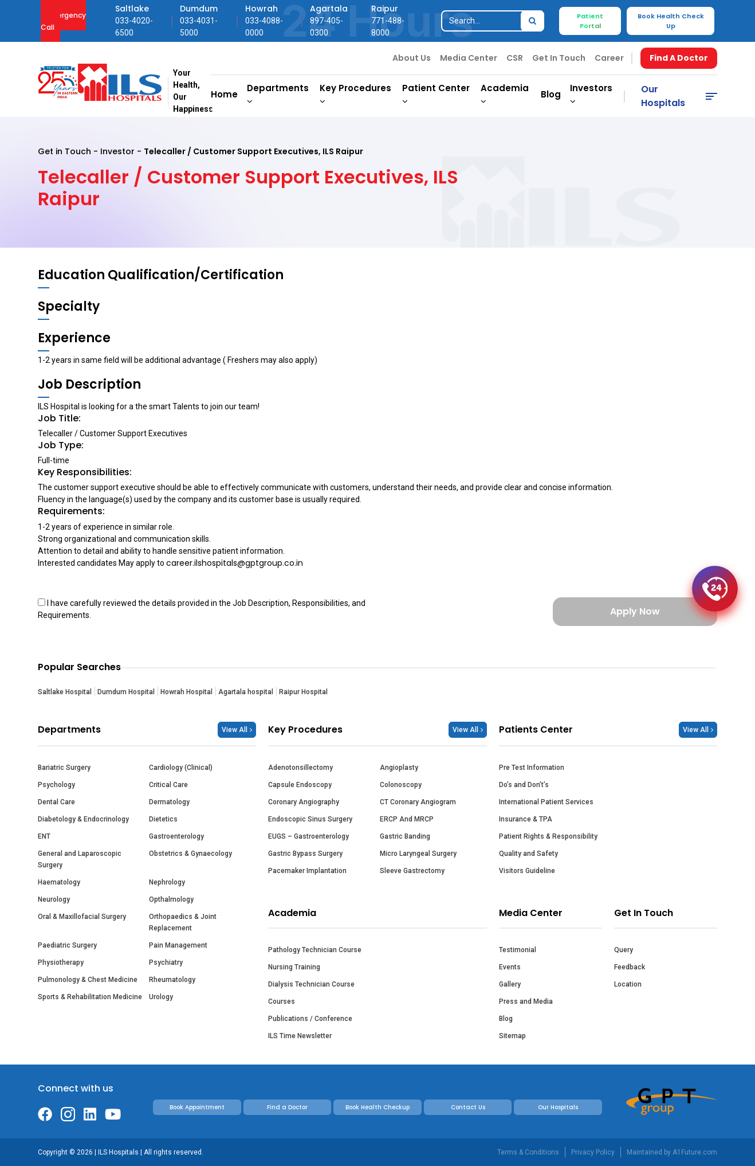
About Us (411, 58)
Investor (117, 151)
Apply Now (635, 611)
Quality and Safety (528, 854)
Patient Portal (590, 20)
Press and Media (526, 1001)
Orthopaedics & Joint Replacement (183, 922)
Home (224, 94)
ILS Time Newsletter (300, 1036)
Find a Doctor (287, 1107)
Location (628, 984)
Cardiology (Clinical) (181, 768)
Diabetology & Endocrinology (83, 819)
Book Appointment (197, 1107)
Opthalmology (171, 899)
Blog (551, 94)
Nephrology (167, 882)
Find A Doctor (679, 58)
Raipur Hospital (303, 692)
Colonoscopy (401, 785)
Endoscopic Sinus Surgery (310, 819)
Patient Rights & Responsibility (548, 836)
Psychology (56, 785)
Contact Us (468, 1107)
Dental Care (56, 802)
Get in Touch (64, 151)
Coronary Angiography (303, 802)
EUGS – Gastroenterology (308, 836)
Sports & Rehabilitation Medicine (90, 997)
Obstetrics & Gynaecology (190, 854)
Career (609, 58)
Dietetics (163, 819)
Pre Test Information (531, 768)
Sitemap (512, 1036)
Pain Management (178, 945)
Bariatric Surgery (64, 768)
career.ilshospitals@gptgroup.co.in (234, 563)
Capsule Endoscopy (300, 785)
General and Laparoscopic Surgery (79, 859)
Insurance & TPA (525, 819)
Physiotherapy (61, 962)
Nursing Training (294, 967)
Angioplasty (399, 768)
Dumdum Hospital (126, 692)
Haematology (59, 882)
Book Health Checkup (377, 1107)
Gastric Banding (405, 836)
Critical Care (168, 785)
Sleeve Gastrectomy (412, 871)
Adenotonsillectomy (300, 768)
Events (510, 967)
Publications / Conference (310, 1019)
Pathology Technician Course (314, 950)
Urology (161, 997)
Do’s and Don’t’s (524, 785)
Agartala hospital (245, 692)
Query (623, 950)
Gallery (510, 984)
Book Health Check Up (671, 20)
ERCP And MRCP (407, 819)
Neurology (54, 899)
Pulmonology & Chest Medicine (87, 980)
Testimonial (517, 950)
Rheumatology (172, 980)
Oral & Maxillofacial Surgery (82, 917)
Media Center (468, 58)
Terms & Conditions (528, 1152)
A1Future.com (695, 1152)
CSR (514, 58)
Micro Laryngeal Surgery (418, 854)
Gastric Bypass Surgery (305, 854)
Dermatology (169, 802)
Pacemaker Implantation (307, 871)
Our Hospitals (663, 96)
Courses (281, 1001)
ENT (44, 836)
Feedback (629, 967)
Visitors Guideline (527, 871)
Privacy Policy (593, 1152)
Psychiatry (166, 962)
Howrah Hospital (186, 692)
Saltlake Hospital (65, 692)
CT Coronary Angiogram (418, 802)
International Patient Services (546, 802)
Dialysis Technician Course (311, 984)
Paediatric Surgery (67, 945)
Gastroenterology (176, 836)
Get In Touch (558, 58)
